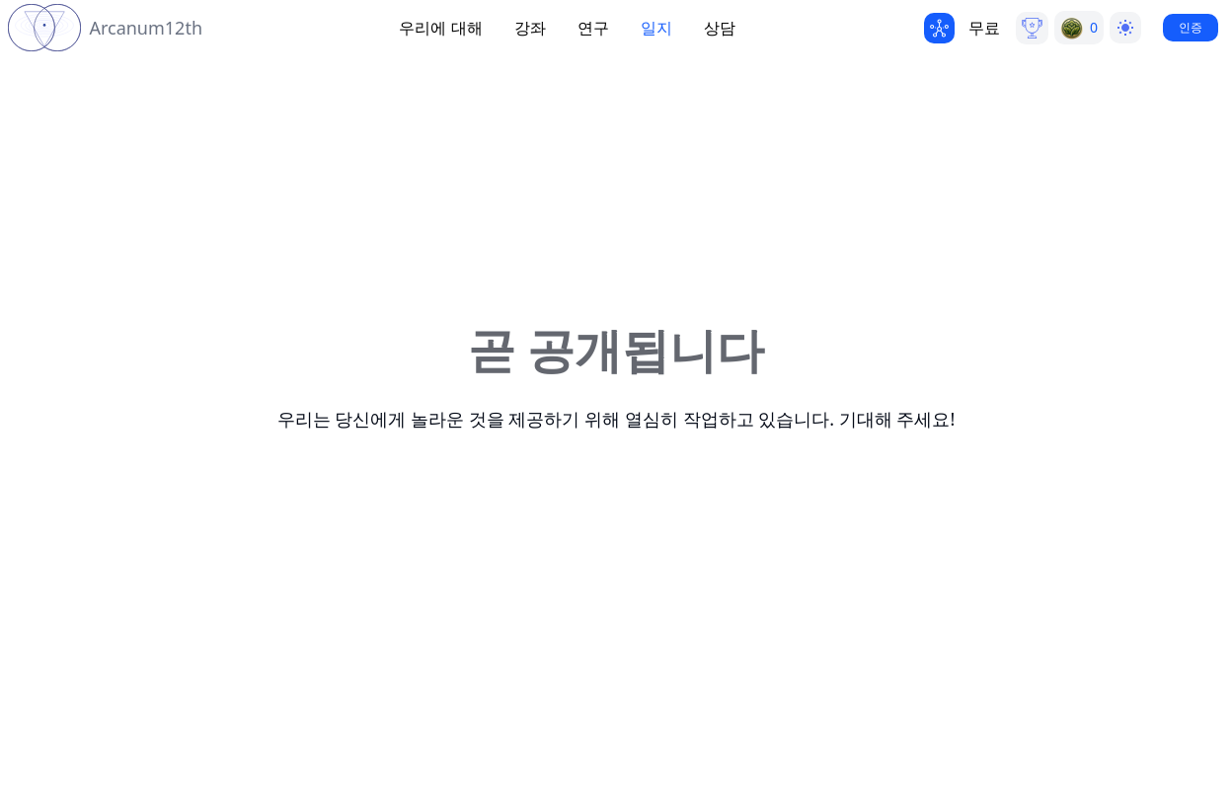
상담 (719, 28)
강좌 (530, 28)
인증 (1190, 27)
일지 (656, 28)
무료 (984, 28)
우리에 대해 (440, 28)
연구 (593, 28)
